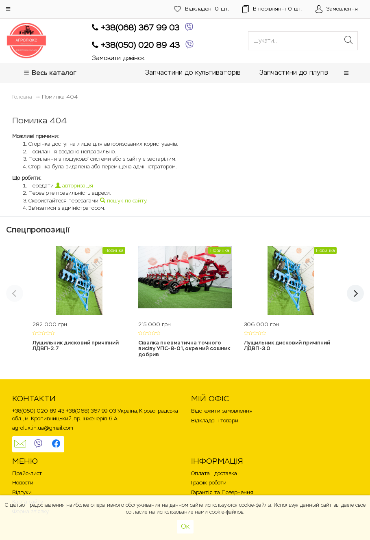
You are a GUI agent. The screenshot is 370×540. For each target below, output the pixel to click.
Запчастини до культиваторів (193, 72)
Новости (22, 482)
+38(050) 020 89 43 (136, 45)
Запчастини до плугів (293, 72)
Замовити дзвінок (118, 58)
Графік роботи (208, 482)
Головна (22, 96)
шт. (201, 9)
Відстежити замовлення (221, 410)
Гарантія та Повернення (222, 492)
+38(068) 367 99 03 (135, 28)
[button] (8, 9)
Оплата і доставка (214, 473)
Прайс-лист (27, 473)
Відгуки (22, 492)
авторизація (74, 185)
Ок (185, 526)
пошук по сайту (123, 200)
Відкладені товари (214, 420)
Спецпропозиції (38, 229)
